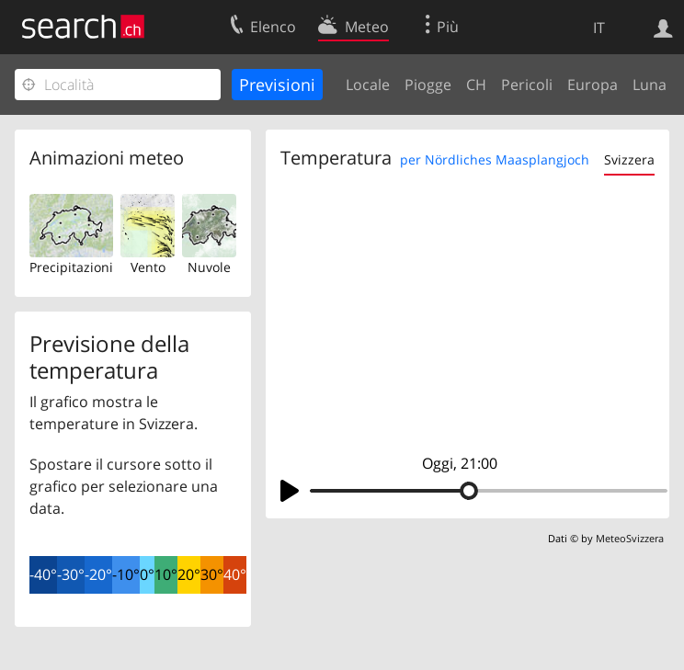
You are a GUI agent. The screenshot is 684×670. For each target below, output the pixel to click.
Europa (592, 84)
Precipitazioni (71, 267)
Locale (368, 84)
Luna (650, 84)
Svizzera (629, 159)
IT (599, 27)
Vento (148, 267)
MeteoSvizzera (630, 538)
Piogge (428, 84)
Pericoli (527, 84)
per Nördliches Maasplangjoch (494, 159)
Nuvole (209, 267)
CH (476, 84)
